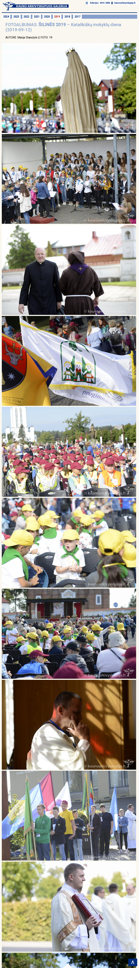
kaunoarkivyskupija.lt (124, 2)
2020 (47, 16)
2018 (67, 16)
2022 (26, 16)
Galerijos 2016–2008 (100, 2)
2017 (77, 16)
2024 (6, 16)
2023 (16, 16)
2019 (57, 16)
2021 (37, 16)
